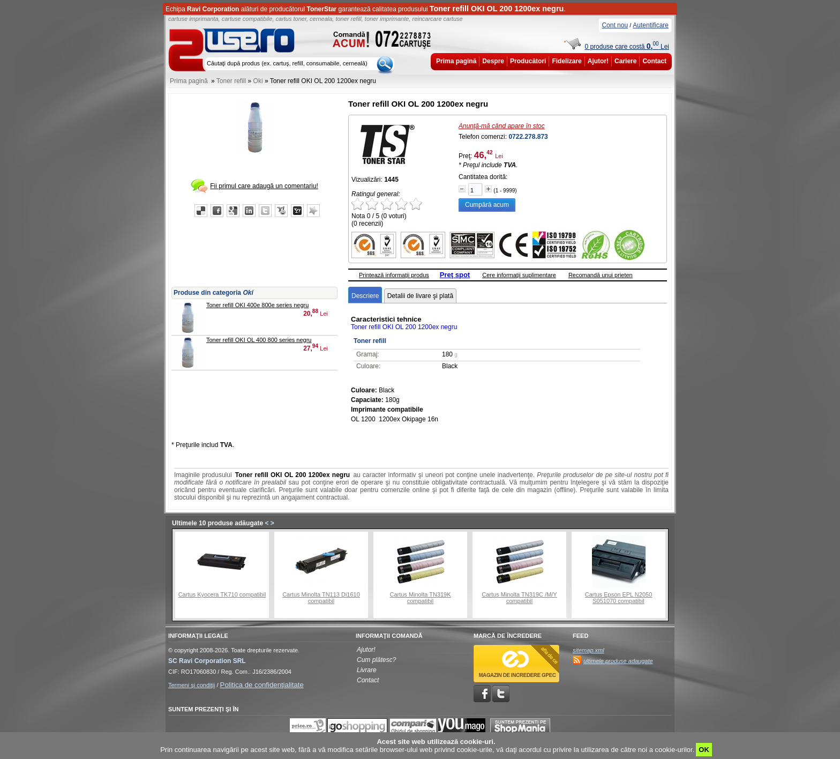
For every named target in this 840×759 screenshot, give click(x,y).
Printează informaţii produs (394, 275)
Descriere (365, 296)
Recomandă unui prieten (600, 275)
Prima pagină (456, 61)
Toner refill (231, 81)
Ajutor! (598, 61)
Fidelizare (566, 61)
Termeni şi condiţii (191, 685)
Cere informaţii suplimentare (519, 275)
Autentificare (651, 25)
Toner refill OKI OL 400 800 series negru (258, 340)
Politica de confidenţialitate (262, 685)
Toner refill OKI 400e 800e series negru (257, 305)
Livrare (367, 670)
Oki (258, 81)
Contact (654, 61)
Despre (493, 61)
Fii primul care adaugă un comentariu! (264, 186)
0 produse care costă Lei (626, 46)
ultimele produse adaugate (618, 661)
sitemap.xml (588, 650)
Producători (528, 61)
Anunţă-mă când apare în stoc (502, 126)
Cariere (625, 61)
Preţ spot (455, 275)
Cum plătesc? (376, 660)
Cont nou (615, 25)
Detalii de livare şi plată (420, 296)
